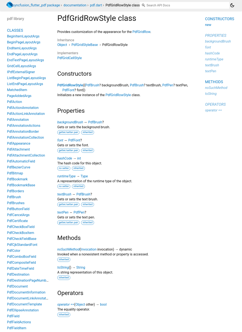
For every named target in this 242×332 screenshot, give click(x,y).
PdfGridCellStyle (69, 58)
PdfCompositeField (21, 263)
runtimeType (66, 176)
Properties (215, 35)
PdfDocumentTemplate (24, 304)
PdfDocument (17, 286)
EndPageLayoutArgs (22, 54)
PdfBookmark (17, 179)
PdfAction (14, 102)
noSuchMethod (68, 249)
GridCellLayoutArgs (21, 66)
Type (84, 176)
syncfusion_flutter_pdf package (36, 5)
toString (63, 267)
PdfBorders (15, 191)
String (80, 267)
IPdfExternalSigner (21, 72)
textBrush (64, 194)
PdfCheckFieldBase (21, 239)
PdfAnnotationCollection (25, 137)
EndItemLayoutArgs (22, 48)
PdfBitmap (15, 173)
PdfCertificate (17, 221)
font (60, 140)
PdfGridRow (141, 32)
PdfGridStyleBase (85, 45)
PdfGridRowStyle (70, 85)
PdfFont (68, 90)
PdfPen (167, 85)
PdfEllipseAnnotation (23, 310)
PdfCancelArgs (18, 215)
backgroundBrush (70, 122)
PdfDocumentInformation (26, 292)
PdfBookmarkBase (21, 185)
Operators (215, 104)
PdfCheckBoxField (21, 227)
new (208, 25)
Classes (15, 30)
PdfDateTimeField (20, 268)
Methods (214, 82)
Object (62, 45)
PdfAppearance (18, 143)
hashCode (64, 158)
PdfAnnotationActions (23, 126)
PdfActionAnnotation (23, 108)
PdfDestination (18, 274)
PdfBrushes (16, 203)
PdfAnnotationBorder (23, 132)
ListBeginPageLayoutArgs (26, 78)
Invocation (88, 249)
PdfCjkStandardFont (22, 245)
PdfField (13, 316)
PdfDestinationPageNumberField (31, 280)
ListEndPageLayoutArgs (25, 84)
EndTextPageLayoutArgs (25, 60)
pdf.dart (96, 5)
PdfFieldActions (19, 322)
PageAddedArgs (19, 96)
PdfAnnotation (18, 120)
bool (103, 304)
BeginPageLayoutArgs (23, 42)
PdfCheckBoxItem (20, 233)
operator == (65, 304)
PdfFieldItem (16, 328)
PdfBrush (92, 85)
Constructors (219, 19)
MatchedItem (17, 90)
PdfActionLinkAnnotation (26, 114)
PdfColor (13, 251)
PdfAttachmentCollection (26, 155)
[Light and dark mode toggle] (232, 5)
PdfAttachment (18, 149)
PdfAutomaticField (21, 161)
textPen (63, 212)
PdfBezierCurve (18, 167)
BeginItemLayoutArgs (23, 36)
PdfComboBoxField (21, 257)
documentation (74, 5)
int (79, 158)
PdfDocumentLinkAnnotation (29, 298)
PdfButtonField (18, 209)
